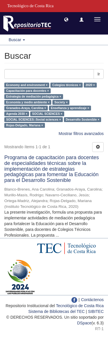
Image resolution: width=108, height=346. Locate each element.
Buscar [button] (17, 39)
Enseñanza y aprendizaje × (70, 108)
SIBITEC (96, 311)
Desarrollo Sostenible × (82, 119)
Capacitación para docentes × (27, 90)
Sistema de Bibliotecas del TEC (56, 311)
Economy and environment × (27, 85)
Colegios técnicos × (66, 85)
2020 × (90, 85)
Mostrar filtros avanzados (81, 133)
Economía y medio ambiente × (28, 102)
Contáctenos (92, 299)
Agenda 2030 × (16, 113)
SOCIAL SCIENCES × (47, 113)
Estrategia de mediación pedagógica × (33, 96)
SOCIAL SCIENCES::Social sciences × (33, 119)
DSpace (84, 323)
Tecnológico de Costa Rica (80, 305)
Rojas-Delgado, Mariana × (24, 125)
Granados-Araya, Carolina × (26, 108)
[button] (66, 19)
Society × (61, 102)
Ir (98, 74)
